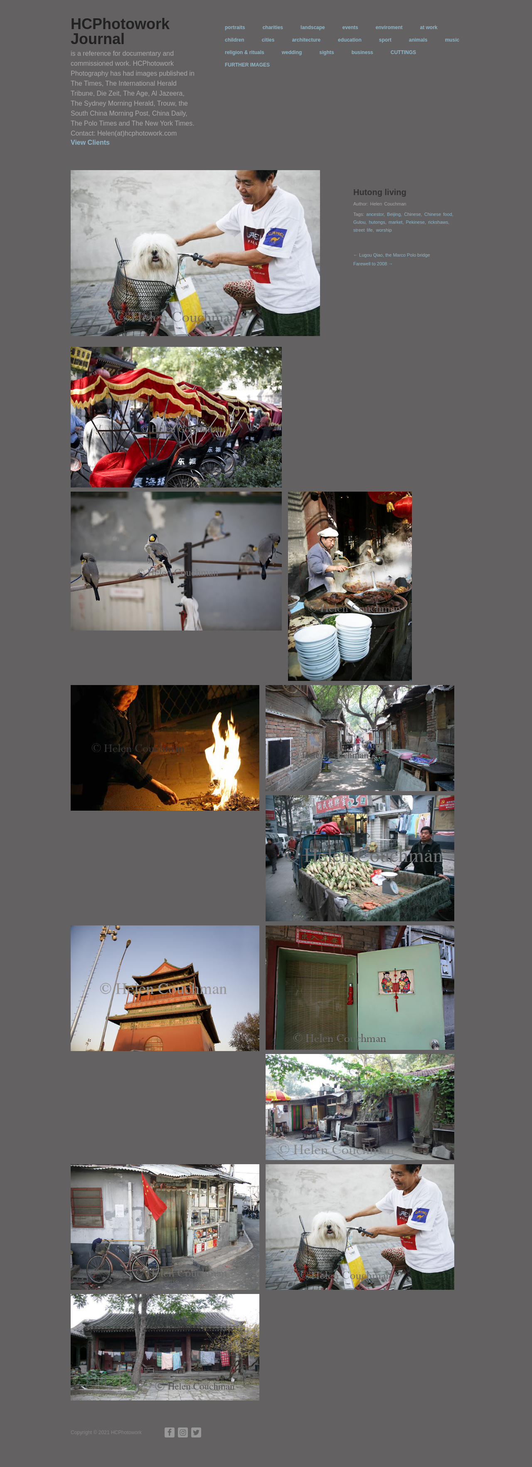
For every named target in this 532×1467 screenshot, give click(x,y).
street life (363, 230)
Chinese (412, 214)
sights (326, 52)
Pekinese (415, 222)
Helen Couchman (388, 203)
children (234, 39)
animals (418, 39)
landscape (312, 27)
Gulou (359, 222)
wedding (292, 52)
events (350, 27)
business (362, 52)
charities (273, 27)
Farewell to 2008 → (373, 263)
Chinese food (438, 214)
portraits (235, 27)
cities (268, 39)
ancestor (375, 214)
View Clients (90, 142)
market (396, 222)
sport (385, 39)
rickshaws (438, 222)
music (452, 39)
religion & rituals (244, 52)
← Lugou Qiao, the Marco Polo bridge (391, 254)
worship (384, 230)
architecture (306, 39)
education (350, 39)
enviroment (389, 27)
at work (428, 27)
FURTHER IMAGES (247, 64)
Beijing (394, 214)
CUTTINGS (403, 52)
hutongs (377, 222)
